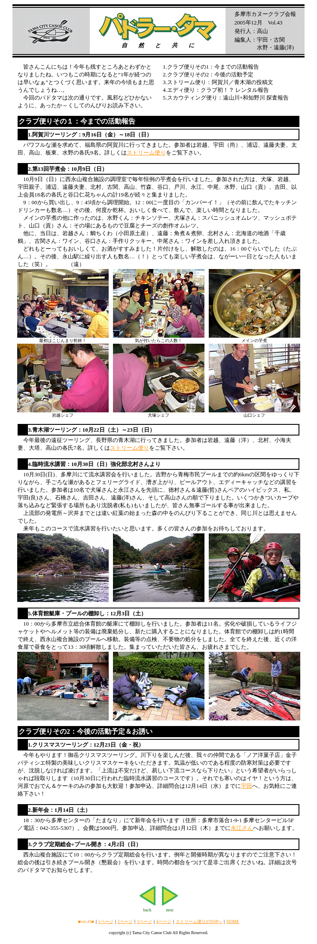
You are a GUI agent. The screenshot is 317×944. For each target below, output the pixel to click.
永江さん (242, 828)
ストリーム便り (146, 152)
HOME (232, 921)
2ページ (125, 921)
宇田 (246, 786)
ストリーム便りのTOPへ (199, 921)
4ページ (163, 921)
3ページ (144, 921)
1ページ (105, 921)
